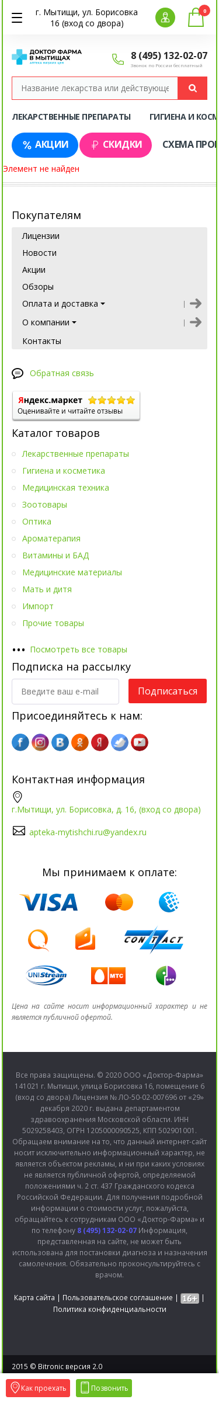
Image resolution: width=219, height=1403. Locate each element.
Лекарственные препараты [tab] (71, 116)
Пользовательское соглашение (117, 1298)
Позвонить (103, 1388)
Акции (45, 144)
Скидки (115, 144)
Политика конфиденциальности (109, 1309)
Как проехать (38, 1388)
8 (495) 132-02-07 (169, 55)
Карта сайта (34, 1298)
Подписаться (167, 691)
